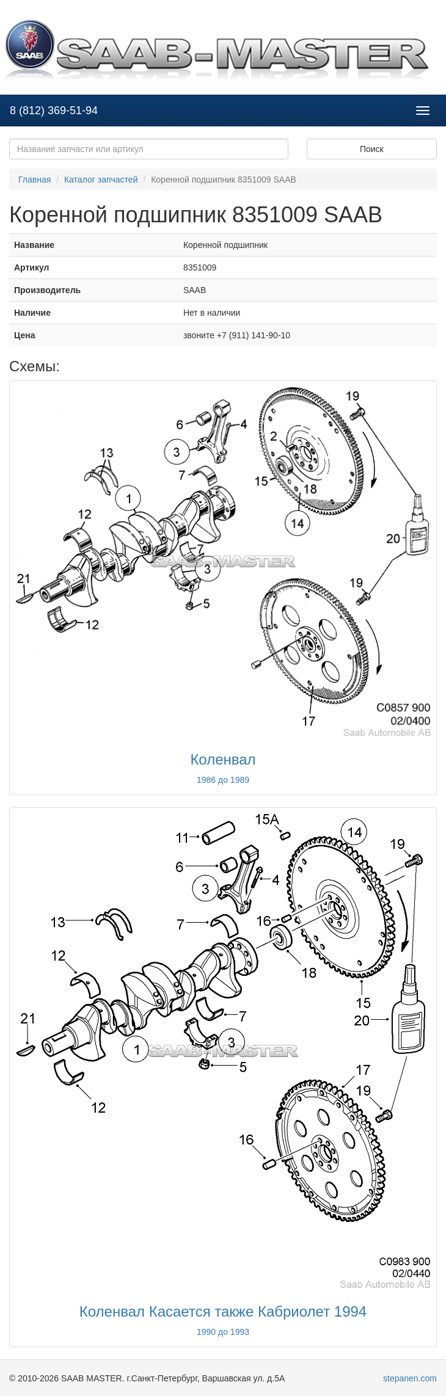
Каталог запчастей (101, 179)
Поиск (372, 149)
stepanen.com (410, 1378)
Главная (34, 179)
